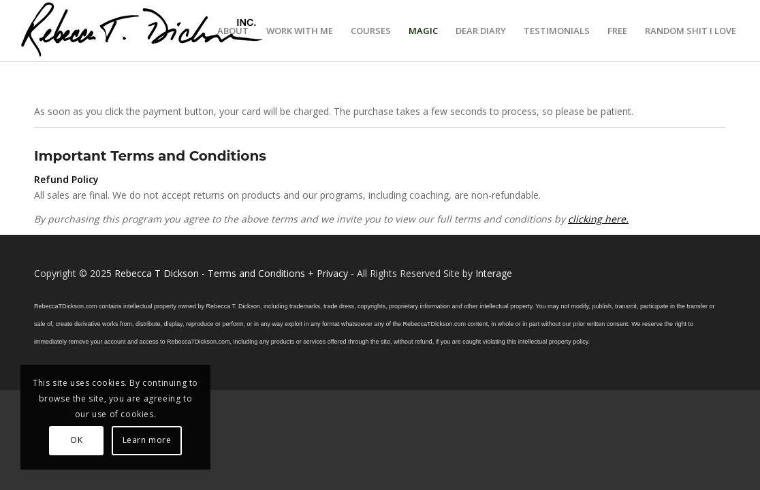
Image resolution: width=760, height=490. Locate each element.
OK (76, 440)
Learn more (147, 440)
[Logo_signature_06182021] (142, 30)
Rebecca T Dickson (156, 273)
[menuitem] (232, 30)
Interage (493, 273)
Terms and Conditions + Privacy (278, 273)
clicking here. (598, 218)
